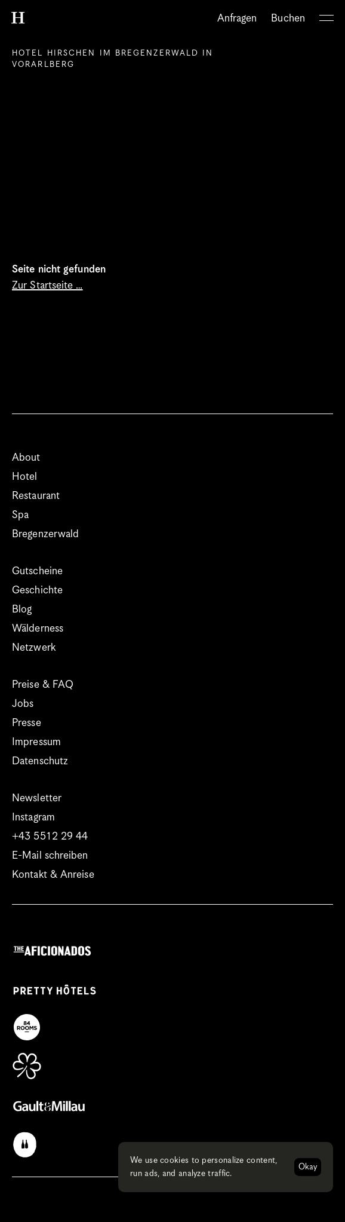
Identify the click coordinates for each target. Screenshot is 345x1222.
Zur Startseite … (47, 286)
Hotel (25, 477)
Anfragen (237, 18)
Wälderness (37, 629)
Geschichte (37, 590)
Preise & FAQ (42, 685)
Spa (20, 515)
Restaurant (36, 496)
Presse (26, 723)
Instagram (33, 817)
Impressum (36, 742)
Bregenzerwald (45, 534)
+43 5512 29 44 (50, 837)
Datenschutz (40, 761)
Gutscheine (37, 571)
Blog (22, 609)
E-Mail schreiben (50, 856)
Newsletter (36, 798)
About (26, 458)
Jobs (22, 704)
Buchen (288, 18)
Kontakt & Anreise (53, 875)
